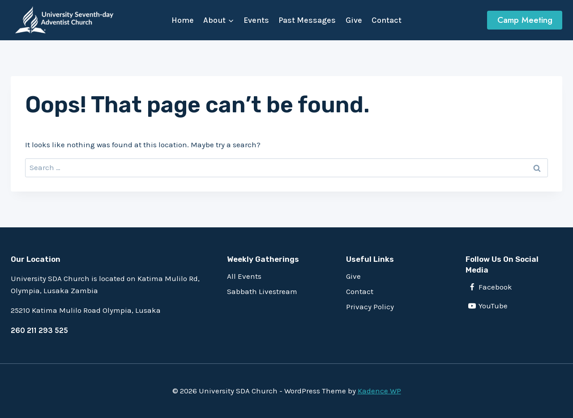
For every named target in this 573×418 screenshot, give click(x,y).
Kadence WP (379, 390)
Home (182, 20)
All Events (244, 276)
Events (256, 20)
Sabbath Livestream (262, 291)
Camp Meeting (524, 20)
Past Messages (307, 20)
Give (354, 20)
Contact (387, 20)
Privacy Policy (370, 306)
